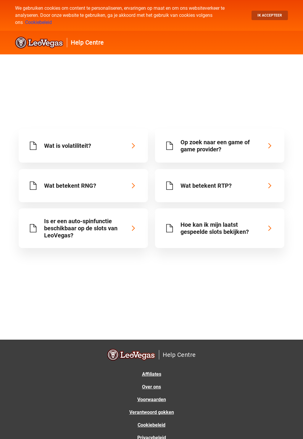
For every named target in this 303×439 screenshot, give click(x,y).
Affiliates (151, 374)
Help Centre (87, 42)
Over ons (151, 387)
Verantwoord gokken (151, 412)
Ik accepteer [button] (269, 15)
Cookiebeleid (38, 22)
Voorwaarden (151, 399)
